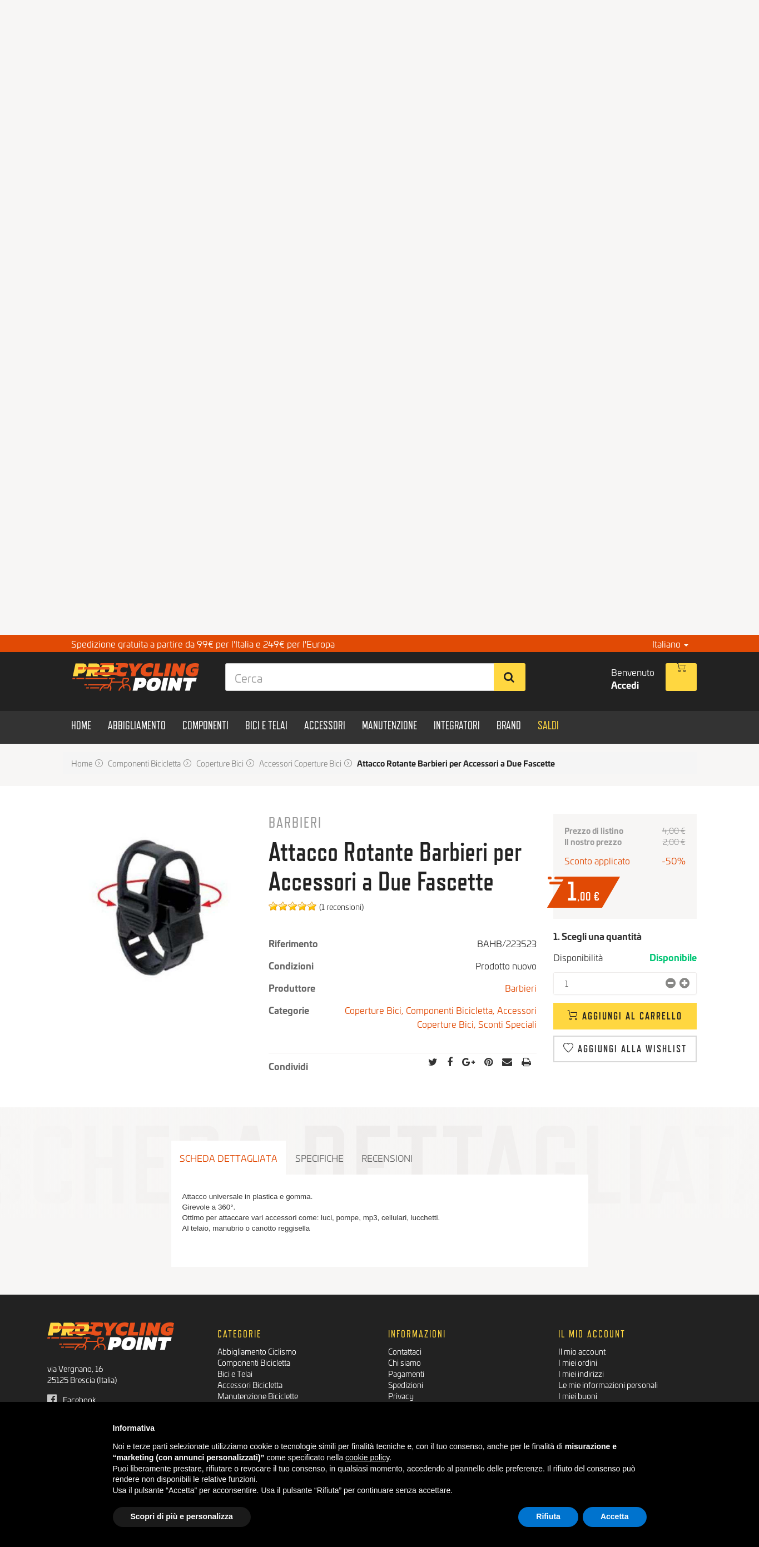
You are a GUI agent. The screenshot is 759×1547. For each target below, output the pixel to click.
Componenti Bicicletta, (451, 1010)
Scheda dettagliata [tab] (228, 1158)
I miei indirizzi (581, 1373)
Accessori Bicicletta (249, 1384)
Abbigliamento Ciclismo (256, 1351)
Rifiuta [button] (548, 1516)
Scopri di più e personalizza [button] (182, 1516)
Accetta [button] (615, 1516)
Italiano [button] (670, 643)
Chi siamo (404, 1362)
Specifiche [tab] (319, 1158)
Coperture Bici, (375, 1010)
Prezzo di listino (593, 830)
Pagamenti (406, 1373)
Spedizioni (405, 1384)
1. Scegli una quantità (597, 936)
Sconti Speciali (507, 1024)
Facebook (71, 1399)
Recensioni (387, 1158)
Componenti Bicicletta (253, 1362)
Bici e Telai (234, 1373)
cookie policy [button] (367, 1457)
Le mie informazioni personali (608, 1384)
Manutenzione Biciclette (257, 1395)
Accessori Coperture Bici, (477, 1017)
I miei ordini (577, 1362)
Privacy (401, 1395)
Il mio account (582, 1351)
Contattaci (404, 1351)
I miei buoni (577, 1395)
